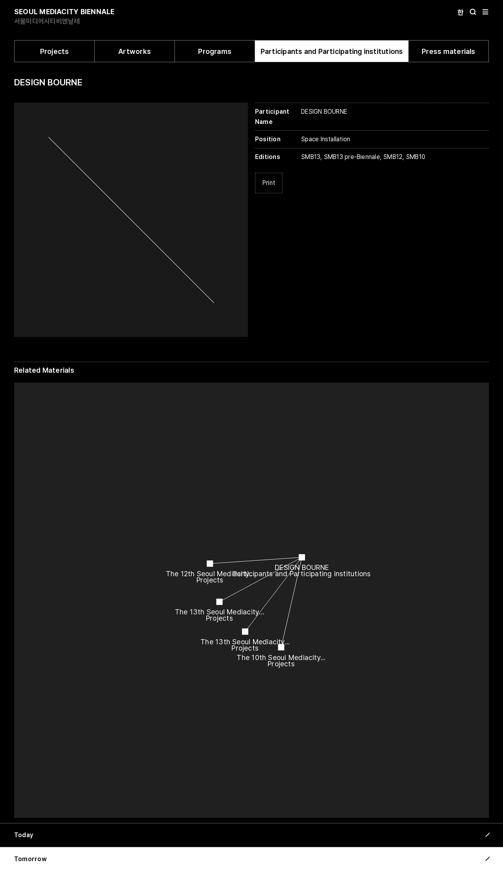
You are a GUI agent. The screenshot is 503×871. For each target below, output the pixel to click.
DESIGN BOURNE (48, 82)
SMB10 (415, 157)
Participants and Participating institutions (332, 51)
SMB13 (310, 157)
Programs (214, 51)
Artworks (134, 51)
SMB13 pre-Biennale (352, 157)
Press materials (448, 51)
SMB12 (392, 157)
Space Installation (325, 139)
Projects (54, 51)
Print (269, 183)
